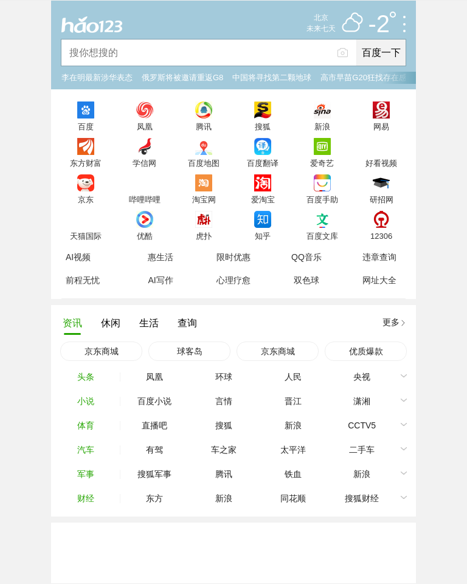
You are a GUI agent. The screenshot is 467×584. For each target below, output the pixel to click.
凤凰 (145, 126)
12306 (381, 236)
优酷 (145, 236)
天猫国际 (86, 236)
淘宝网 (204, 199)
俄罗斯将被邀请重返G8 (182, 77)
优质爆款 (366, 351)
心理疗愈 (233, 280)
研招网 (381, 199)
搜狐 (263, 126)
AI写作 (160, 280)
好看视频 (381, 163)
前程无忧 (83, 280)
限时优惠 (233, 257)
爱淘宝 (263, 199)
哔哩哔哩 (145, 199)
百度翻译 (262, 163)
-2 (382, 24)
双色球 (306, 280)
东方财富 (86, 163)
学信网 (144, 163)
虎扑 (204, 236)
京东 (86, 199)
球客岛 (189, 351)
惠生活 (160, 257)
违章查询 (379, 257)
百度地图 (204, 163)
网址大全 (379, 280)
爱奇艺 (322, 163)
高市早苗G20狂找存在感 (363, 77)
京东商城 (102, 351)
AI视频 (78, 257)
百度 (86, 126)
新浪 (322, 126)
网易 (381, 126)
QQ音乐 (306, 257)
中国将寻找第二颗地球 (271, 77)
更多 (391, 322)
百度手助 (322, 199)
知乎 (263, 236)
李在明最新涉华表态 (97, 77)
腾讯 (204, 126)
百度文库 (322, 236)
